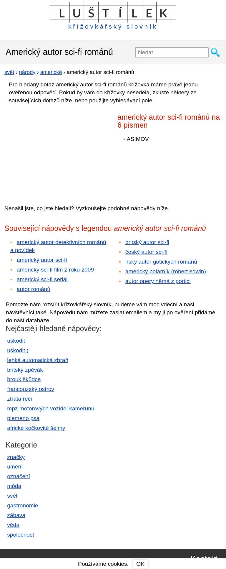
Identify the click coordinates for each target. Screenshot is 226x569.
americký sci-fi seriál (42, 279)
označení (18, 476)
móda (14, 486)
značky (16, 457)
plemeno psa (23, 418)
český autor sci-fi (146, 252)
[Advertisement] (55, 150)
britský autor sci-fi (147, 242)
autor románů (33, 289)
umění (15, 466)
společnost (20, 535)
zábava (16, 515)
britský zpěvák (25, 370)
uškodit (16, 341)
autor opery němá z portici (158, 281)
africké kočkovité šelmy (36, 428)
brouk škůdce (24, 379)
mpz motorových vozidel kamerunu (50, 408)
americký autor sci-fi (42, 260)
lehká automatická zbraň (37, 360)
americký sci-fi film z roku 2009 (55, 270)
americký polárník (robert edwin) (165, 271)
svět (12, 496)
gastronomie (22, 505)
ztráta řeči (19, 399)
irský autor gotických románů (161, 262)
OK (140, 564)
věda (13, 525)
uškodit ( (18, 350)
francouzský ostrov (30, 389)
